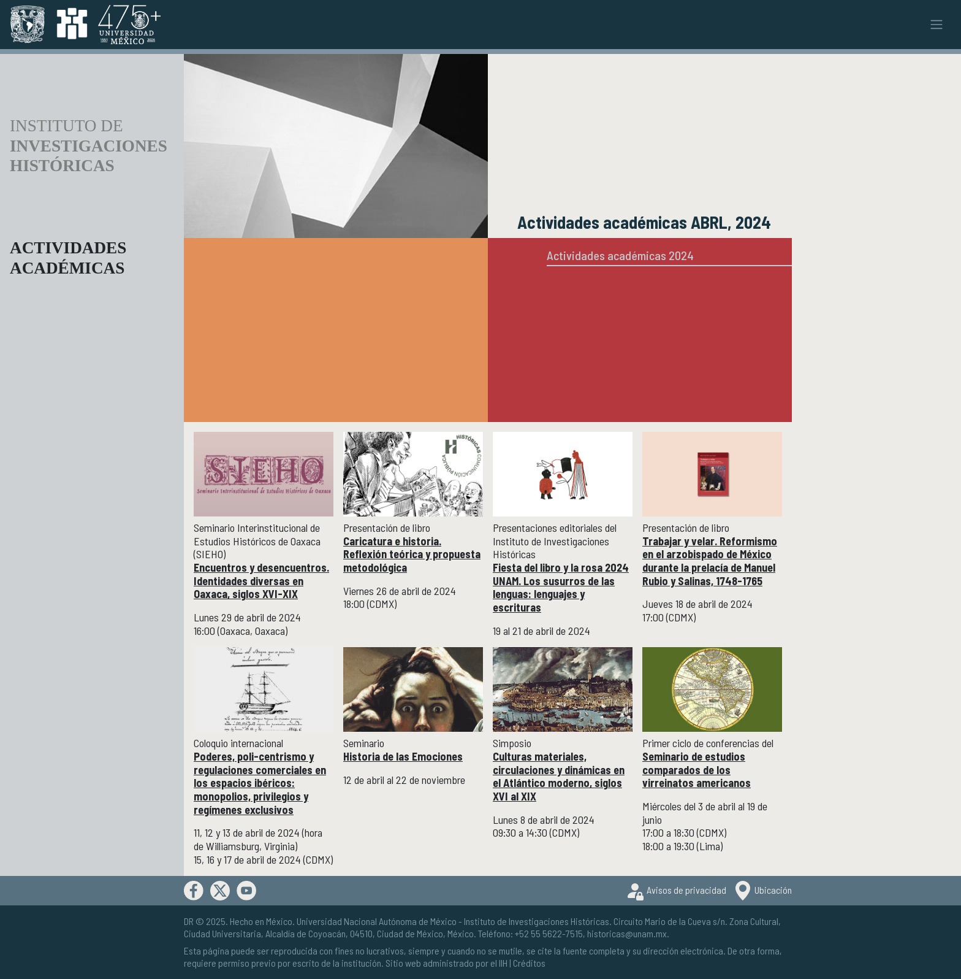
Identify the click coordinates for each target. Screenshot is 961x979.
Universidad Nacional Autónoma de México (377, 921)
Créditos (529, 963)
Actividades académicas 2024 (620, 255)
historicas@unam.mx (627, 933)
